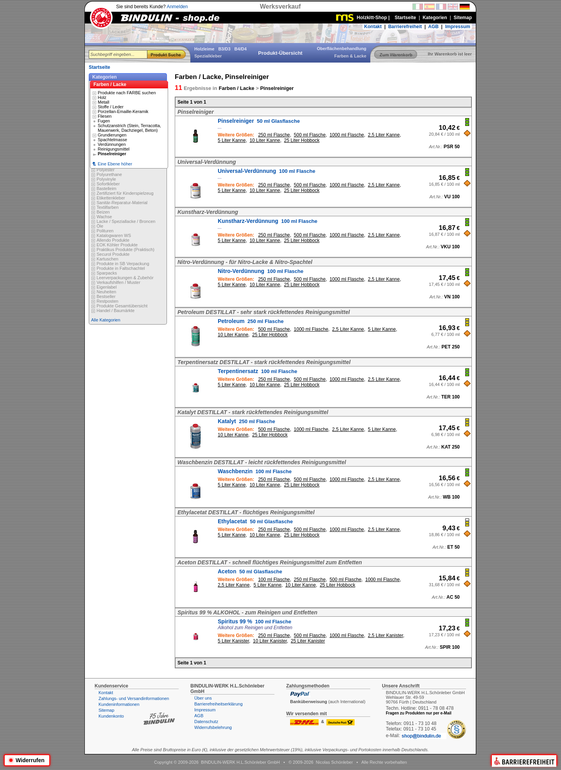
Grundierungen (112, 135)
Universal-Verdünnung (266, 171)
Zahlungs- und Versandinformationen (134, 698)
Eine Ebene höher (112, 164)
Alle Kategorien (105, 320)
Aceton (250, 571)
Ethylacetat (255, 521)
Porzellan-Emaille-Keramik (123, 111)
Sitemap (106, 710)
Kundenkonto (111, 716)
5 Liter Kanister (233, 641)
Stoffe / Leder (111, 106)
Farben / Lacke (109, 84)
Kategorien (104, 77)
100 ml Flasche (274, 579)
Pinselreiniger (259, 121)
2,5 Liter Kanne (384, 135)
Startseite (99, 67)
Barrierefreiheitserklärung (218, 704)
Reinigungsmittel (113, 149)
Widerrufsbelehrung (213, 727)
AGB (433, 26)
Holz (102, 97)
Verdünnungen (112, 144)
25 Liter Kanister (308, 641)
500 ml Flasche (310, 135)
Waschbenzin (255, 471)
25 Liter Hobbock (301, 140)
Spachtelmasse (112, 139)
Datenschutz (206, 721)
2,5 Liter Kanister (385, 635)
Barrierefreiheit (405, 26)
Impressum (457, 26)
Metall (103, 102)
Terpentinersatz (257, 371)
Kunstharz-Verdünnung (267, 221)
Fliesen (104, 116)
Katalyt (246, 421)
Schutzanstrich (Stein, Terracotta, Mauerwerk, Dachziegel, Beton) (129, 128)
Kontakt (373, 26)
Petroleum (250, 321)
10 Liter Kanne (264, 140)
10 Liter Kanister (270, 641)
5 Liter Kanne (232, 140)
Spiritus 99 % (254, 621)
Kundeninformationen (119, 704)
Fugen (104, 120)
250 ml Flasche (274, 135)
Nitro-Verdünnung (260, 271)
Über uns (203, 698)
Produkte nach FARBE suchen (127, 92)
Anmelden (177, 6)
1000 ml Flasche (347, 135)
